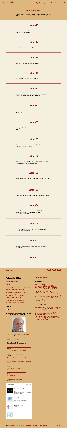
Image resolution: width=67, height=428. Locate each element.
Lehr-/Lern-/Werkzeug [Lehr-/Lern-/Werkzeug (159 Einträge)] (43, 291)
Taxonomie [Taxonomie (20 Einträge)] (51, 317)
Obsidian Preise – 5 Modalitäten (13, 368)
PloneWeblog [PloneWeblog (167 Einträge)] (41, 316)
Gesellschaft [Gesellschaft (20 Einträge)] (49, 288)
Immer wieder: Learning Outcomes (14, 379)
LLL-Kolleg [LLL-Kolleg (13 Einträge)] (48, 313)
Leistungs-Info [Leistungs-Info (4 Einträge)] (47, 292)
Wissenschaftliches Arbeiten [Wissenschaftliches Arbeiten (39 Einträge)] (41, 321)
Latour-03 (33, 223)
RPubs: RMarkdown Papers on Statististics (15, 295)
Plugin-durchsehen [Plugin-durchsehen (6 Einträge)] (38, 296)
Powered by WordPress (29, 425)
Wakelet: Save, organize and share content (15, 300)
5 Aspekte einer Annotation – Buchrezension (16, 372)
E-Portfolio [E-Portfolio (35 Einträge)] (43, 309)
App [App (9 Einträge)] (36, 286)
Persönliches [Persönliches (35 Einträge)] (45, 295)
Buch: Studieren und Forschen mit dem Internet (16, 286)
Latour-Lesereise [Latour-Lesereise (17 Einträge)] (38, 313)
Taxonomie (13, 270)
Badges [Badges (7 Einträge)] (50, 286)
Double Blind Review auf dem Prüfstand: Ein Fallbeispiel (19, 347)
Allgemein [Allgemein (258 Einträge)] (40, 285)
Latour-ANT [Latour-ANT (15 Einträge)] (42, 289)
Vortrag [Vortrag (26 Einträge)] (44, 318)
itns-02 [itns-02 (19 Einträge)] (52, 312)
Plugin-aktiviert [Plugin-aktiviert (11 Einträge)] (57, 295)
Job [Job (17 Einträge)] (55, 312)
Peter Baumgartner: (20, 312)
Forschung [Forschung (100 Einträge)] (52, 287)
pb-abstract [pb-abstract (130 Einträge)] (40, 314)
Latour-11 (33, 88)
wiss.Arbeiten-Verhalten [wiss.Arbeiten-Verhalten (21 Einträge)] (50, 318)
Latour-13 (33, 57)
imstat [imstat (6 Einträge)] (59, 288)
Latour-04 (33, 205)
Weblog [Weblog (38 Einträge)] (53, 299)
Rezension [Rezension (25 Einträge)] (49, 297)
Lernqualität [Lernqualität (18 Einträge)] (43, 313)
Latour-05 (33, 190)
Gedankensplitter (8, 2)
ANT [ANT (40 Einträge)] (45, 307)
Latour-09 (33, 122)
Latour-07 (33, 156)
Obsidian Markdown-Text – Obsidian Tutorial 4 (16, 357)
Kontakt (57, 3)
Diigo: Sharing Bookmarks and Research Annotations (18, 287)
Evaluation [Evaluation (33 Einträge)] (38, 310)
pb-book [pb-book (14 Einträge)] (47, 314)
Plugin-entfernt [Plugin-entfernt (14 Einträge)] (46, 296)
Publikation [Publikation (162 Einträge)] (56, 296)
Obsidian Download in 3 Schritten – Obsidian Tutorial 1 (18, 364)
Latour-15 (33, 25)
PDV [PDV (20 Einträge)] (50, 314)
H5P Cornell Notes (11, 375)
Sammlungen (42, 3)
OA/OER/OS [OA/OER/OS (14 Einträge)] (53, 313)
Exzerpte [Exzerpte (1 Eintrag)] (46, 287)
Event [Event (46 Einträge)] (41, 287)
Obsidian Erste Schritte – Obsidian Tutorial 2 (16, 350)
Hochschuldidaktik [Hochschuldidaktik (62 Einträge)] (40, 312)
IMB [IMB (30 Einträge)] (55, 288)
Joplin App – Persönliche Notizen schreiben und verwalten (19, 361)
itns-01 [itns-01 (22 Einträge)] (48, 312)
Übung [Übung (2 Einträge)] (50, 300)
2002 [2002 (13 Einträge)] (36, 307)
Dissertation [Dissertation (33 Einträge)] (54, 308)
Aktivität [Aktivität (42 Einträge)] (40, 307)
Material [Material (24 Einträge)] (53, 292)
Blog (37, 3)
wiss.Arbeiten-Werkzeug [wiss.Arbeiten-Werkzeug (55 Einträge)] (41, 319)
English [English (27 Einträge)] (48, 309)
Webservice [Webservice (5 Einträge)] (37, 300)
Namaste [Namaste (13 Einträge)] (37, 293)
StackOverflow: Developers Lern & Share (15, 298)
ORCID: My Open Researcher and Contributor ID (16, 292)
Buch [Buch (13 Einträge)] (43, 308)
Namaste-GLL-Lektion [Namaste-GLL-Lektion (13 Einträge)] (45, 293)
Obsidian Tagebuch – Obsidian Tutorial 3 (15, 354)
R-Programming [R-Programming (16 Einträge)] (37, 317)
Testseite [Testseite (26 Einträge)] (41, 299)
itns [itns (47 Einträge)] (37, 290)
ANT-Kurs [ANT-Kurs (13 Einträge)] (57, 285)
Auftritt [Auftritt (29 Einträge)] (45, 286)
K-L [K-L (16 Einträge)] (58, 312)
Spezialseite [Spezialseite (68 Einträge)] (45, 317)
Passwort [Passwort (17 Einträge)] (38, 295)
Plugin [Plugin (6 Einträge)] (51, 295)
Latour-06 (33, 173)
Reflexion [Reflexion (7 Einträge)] (44, 297)
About (7, 270)
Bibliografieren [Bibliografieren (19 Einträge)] (58, 307)
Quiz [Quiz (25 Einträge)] (52, 316)
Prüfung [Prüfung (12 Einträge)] (48, 316)
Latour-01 (33, 257)
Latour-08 (33, 139)
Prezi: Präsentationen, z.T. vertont (13, 294)
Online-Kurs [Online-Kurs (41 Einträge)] (55, 293)
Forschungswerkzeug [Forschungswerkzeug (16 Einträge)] (40, 288)
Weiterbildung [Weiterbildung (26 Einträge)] (44, 300)
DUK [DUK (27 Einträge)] (37, 287)
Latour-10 (33, 105)
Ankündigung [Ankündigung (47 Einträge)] (49, 285)
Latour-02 (33, 240)
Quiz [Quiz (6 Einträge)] (36, 297)
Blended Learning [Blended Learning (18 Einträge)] (38, 308)
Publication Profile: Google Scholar (14, 297)
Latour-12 (33, 73)
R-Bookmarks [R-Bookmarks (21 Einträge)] (57, 316)
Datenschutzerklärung (20, 425)
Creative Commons (12, 313)
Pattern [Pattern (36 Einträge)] (57, 313)
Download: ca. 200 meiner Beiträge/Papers (15, 289)
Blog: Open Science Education (12, 281)
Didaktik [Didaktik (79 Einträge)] (47, 308)
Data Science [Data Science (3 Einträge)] (54, 286)
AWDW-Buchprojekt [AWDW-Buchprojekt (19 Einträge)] (50, 307)
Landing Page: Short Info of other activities (15, 290)
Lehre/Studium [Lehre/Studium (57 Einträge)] (40, 292)
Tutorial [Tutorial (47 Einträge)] (47, 299)
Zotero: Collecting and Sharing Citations (15, 302)
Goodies (51, 3)
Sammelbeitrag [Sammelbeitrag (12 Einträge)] (57, 297)
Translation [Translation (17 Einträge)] (56, 317)
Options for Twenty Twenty (41, 425)
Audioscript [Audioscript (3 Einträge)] (40, 286)
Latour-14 (33, 42)
